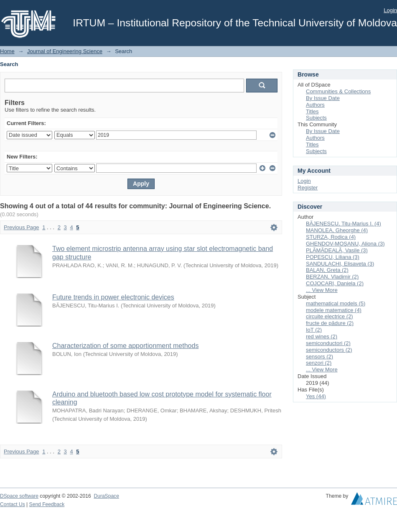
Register (308, 187)
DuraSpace (106, 496)
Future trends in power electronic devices (113, 297)
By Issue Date (323, 98)
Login (390, 10)
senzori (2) (318, 363)
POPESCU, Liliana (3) (332, 257)
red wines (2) (321, 336)
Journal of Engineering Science (64, 51)
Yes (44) (316, 396)
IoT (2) (314, 330)
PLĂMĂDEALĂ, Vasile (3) (337, 250)
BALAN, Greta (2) (327, 270)
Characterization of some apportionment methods (125, 345)
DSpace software (19, 496)
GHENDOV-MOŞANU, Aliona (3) (345, 243)
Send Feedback (47, 504)
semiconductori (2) (328, 343)
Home (7, 51)
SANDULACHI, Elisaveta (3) (340, 264)
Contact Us (12, 504)
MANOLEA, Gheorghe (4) (337, 230)
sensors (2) (319, 356)
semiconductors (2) (329, 350)
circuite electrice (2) (329, 316)
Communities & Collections (338, 91)
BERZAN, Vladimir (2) (332, 277)
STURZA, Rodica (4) (331, 237)
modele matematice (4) (333, 310)
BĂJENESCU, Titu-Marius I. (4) (343, 223)
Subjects (316, 118)
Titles (312, 111)
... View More (322, 290)
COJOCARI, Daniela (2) (335, 283)
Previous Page (21, 227)
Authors (315, 105)
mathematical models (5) (335, 303)
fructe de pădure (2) (330, 323)
